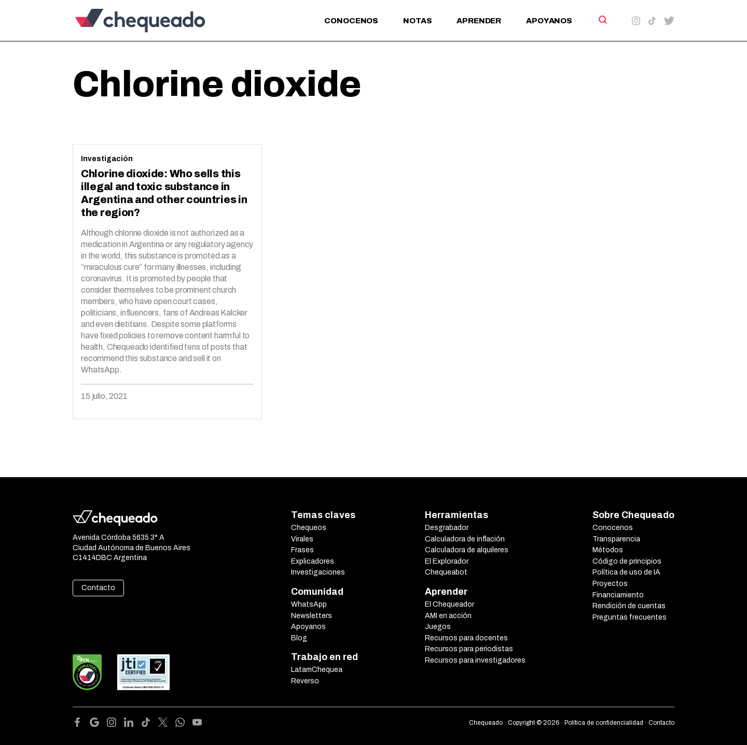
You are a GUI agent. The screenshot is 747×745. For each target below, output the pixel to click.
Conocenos (351, 21)
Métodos (607, 550)
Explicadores (312, 561)
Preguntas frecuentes (629, 617)
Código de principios (626, 561)
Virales (302, 539)
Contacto (98, 588)
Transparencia (616, 539)
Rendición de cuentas (629, 606)
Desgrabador (446, 528)
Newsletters (311, 616)
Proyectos (610, 584)
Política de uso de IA (626, 572)
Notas (417, 21)
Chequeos (308, 528)
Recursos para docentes (466, 638)
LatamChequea (316, 670)
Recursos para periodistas (469, 649)
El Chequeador (449, 604)
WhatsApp (309, 604)
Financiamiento (618, 595)
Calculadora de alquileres (466, 550)
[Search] (602, 20)
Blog (299, 638)
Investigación (107, 159)
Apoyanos (549, 21)
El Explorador (446, 561)
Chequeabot (446, 572)
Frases (302, 550)
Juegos (438, 627)
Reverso (305, 681)
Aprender (479, 21)
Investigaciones (318, 572)
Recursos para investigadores (475, 660)
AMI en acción (448, 616)
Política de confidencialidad (603, 722)
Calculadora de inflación (465, 539)
